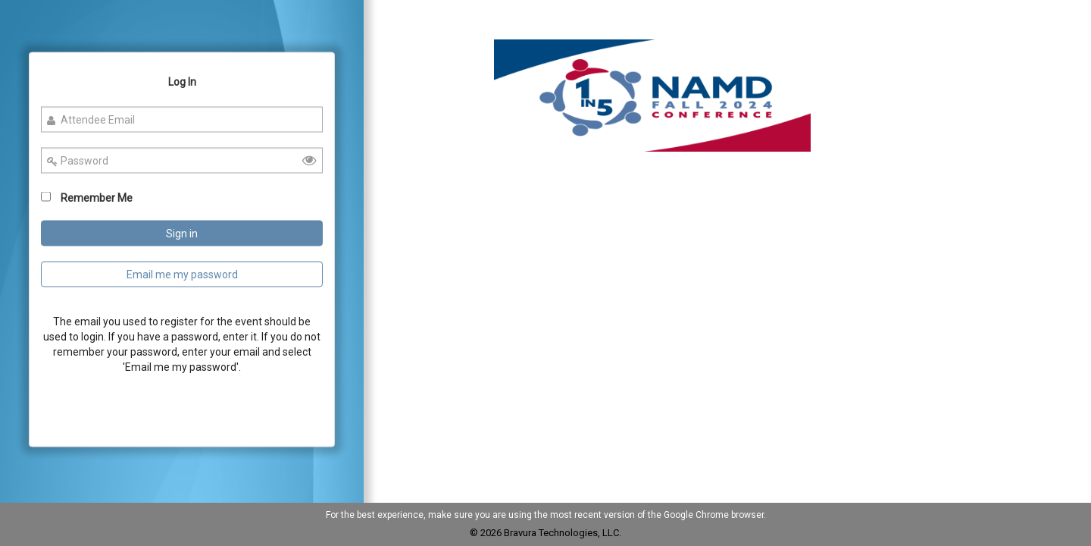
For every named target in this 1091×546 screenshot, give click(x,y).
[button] (652, 95)
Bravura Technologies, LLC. (562, 532)
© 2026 (487, 532)
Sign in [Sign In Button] (182, 234)
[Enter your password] (182, 161)
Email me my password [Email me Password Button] (182, 274)
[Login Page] (182, 249)
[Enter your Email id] (182, 120)
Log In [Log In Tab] (182, 82)
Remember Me (97, 198)
